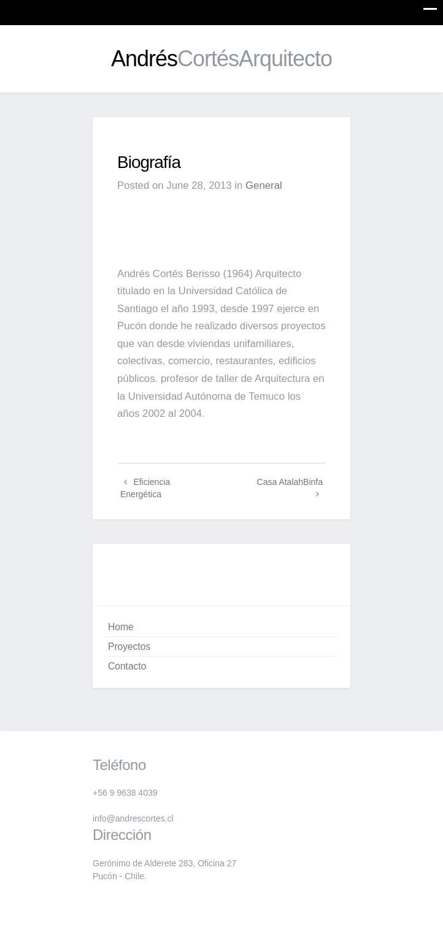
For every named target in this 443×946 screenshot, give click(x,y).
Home (121, 627)
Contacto (127, 666)
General (263, 185)
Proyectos (129, 646)
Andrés (221, 58)
